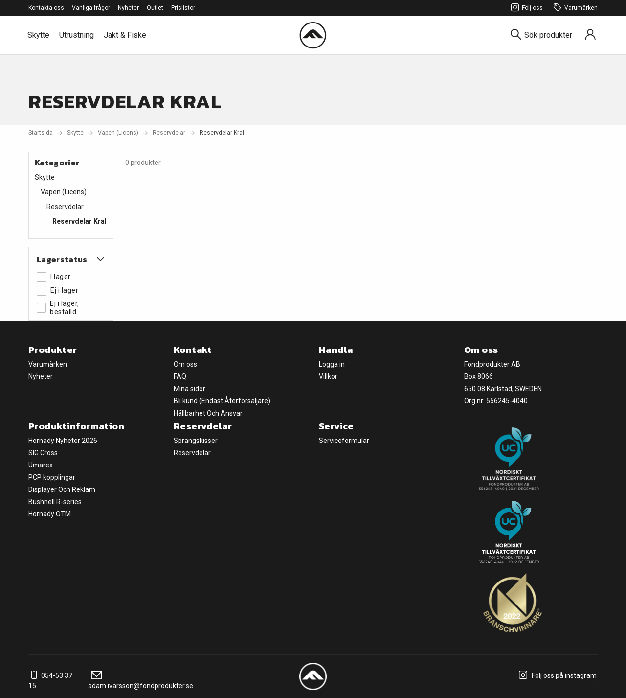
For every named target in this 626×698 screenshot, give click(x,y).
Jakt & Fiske (125, 35)
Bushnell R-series (55, 502)
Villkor (328, 376)
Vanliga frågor (91, 7)
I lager (54, 277)
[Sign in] (590, 35)
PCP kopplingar (51, 477)
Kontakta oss (46, 7)
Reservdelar (169, 132)
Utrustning (76, 35)
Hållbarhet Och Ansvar (208, 413)
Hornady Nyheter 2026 (62, 440)
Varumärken (574, 8)
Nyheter (128, 7)
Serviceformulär (344, 440)
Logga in (332, 364)
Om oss (185, 364)
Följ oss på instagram (556, 675)
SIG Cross (43, 453)
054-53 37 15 (50, 681)
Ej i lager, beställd (58, 308)
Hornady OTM (49, 514)
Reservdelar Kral (79, 221)
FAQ (180, 376)
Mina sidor (189, 389)
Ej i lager (57, 291)
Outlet (155, 7)
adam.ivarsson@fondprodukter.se (140, 681)
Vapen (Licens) (118, 132)
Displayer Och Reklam (61, 489)
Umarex (40, 465)
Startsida (40, 132)
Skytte (38, 35)
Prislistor (183, 7)
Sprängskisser (196, 440)
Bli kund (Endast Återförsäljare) (222, 401)
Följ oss (525, 8)
